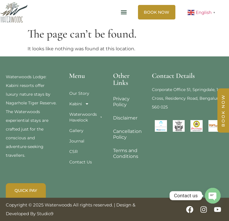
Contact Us (80, 162)
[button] (124, 12)
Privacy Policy (121, 101)
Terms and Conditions (125, 153)
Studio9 (45, 213)
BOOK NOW (223, 110)
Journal (76, 141)
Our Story (79, 93)
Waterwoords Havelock (85, 117)
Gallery (76, 130)
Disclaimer (125, 118)
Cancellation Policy (126, 134)
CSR (73, 151)
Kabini (79, 104)
